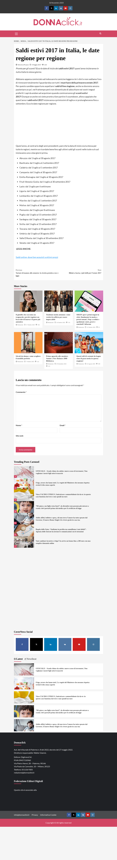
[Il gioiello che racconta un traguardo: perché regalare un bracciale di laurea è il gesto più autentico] (28, 301)
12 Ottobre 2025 (91, 327)
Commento (21, 392)
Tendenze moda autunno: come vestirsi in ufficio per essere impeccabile (58, 317)
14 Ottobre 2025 (60, 322)
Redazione (20, 324)
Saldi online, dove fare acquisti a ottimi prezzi (37, 257)
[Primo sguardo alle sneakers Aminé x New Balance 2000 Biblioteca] (58, 342)
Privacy (35, 815)
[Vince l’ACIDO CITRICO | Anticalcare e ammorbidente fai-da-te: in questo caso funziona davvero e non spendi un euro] (24, 495)
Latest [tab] (19, 659)
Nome (19, 425)
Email (62, 425)
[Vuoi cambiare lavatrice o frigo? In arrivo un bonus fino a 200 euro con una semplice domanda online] (24, 542)
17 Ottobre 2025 (30, 324)
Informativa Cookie (48, 815)
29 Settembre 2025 (61, 364)
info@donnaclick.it (21, 815)
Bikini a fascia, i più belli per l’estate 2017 (79, 271)
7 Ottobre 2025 (30, 361)
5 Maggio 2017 (36, 65)
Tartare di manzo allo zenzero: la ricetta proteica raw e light (37, 273)
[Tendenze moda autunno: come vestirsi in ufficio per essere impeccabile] (58, 301)
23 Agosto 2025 (91, 364)
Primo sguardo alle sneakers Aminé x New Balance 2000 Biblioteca (57, 358)
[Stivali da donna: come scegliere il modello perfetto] (28, 342)
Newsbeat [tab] (31, 659)
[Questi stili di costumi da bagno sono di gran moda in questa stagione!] (89, 342)
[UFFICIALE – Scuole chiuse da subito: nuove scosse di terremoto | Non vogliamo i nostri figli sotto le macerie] (24, 472)
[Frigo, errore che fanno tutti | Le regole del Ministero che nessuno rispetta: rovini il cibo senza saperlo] (24, 484)
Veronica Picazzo (23, 65)
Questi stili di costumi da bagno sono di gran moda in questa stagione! (88, 358)
